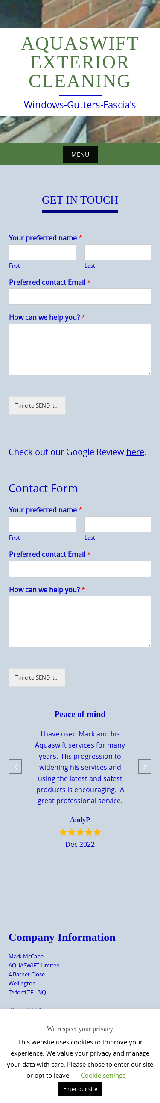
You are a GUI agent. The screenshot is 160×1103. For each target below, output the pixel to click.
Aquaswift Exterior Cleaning (80, 62)
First (14, 265)
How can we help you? (47, 317)
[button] (15, 766)
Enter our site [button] (80, 1089)
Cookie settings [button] (103, 1075)
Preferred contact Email (50, 282)
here (135, 452)
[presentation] (63, 688)
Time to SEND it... (36, 677)
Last (89, 265)
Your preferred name (45, 238)
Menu (80, 154)
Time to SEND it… (37, 405)
